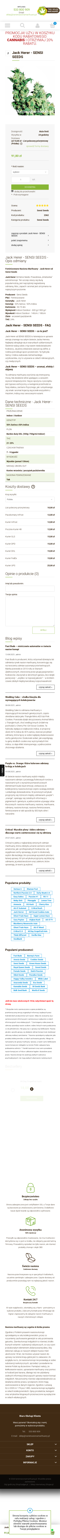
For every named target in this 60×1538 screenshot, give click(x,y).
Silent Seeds (19, 975)
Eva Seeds (37, 983)
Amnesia (17, 904)
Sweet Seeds (40, 967)
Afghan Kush (34, 920)
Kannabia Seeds (20, 986)
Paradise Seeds (36, 975)
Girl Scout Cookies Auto (39, 912)
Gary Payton (19, 920)
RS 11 (45, 897)
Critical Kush (36, 908)
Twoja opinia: (11, 594)
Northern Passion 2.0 (22, 893)
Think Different (20, 935)
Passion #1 (33, 897)
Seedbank (18, 939)
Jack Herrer (19, 912)
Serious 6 (18, 889)
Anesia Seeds (19, 959)
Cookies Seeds (36, 959)
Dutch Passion (37, 971)
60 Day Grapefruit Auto (37, 931)
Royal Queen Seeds (22, 967)
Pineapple (32, 900)
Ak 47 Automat (20, 908)
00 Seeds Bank (38, 986)
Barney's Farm (33, 956)
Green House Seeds (37, 963)
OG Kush (30, 904)
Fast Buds (18, 956)
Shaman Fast (32, 889)
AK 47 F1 (49, 920)
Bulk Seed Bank (20, 990)
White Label (43, 979)
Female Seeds (20, 971)
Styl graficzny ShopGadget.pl (16, 1484)
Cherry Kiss (44, 904)
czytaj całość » (45, 687)
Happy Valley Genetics (23, 979)
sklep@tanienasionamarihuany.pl (21, 14)
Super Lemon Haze (42, 916)
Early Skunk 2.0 (43, 893)
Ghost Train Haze (21, 916)
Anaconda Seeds (21, 983)
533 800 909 (22, 9)
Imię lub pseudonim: (14, 583)
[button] (7, 25)
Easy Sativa (18, 897)
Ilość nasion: (17, 166)
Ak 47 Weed (39, 927)
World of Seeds (38, 990)
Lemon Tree (46, 900)
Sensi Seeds (43, 210)
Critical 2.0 (18, 931)
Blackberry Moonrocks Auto (25, 923)
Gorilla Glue (36, 935)
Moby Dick (18, 900)
